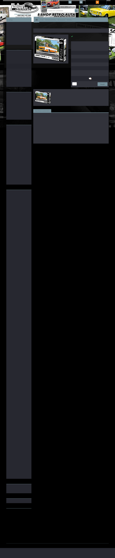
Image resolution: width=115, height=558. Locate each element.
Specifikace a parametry (42, 111)
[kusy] (74, 83)
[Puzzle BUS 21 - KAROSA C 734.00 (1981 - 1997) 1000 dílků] (50, 35)
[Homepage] (37, 19)
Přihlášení (75, 2)
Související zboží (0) (59, 111)
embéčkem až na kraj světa (14, 517)
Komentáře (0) (73, 111)
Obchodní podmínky (50, 20)
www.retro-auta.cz (12, 513)
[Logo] (18, 10)
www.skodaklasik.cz (12, 515)
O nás (41, 20)
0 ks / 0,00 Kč (103, 1)
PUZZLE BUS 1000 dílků (54, 26)
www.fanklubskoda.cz (13, 514)
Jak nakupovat (61, 20)
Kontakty (69, 20)
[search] (76, 10)
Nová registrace (88, 2)
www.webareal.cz (25, 545)
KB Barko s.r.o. (77, 146)
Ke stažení (85, 111)
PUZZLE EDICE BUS (43, 26)
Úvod (35, 26)
